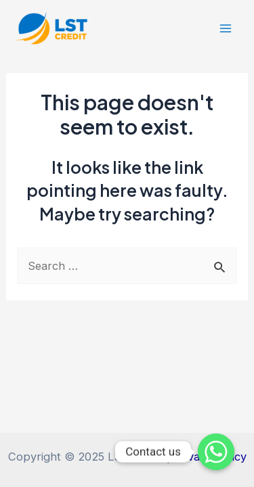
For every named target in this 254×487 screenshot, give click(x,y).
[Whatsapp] (216, 452)
